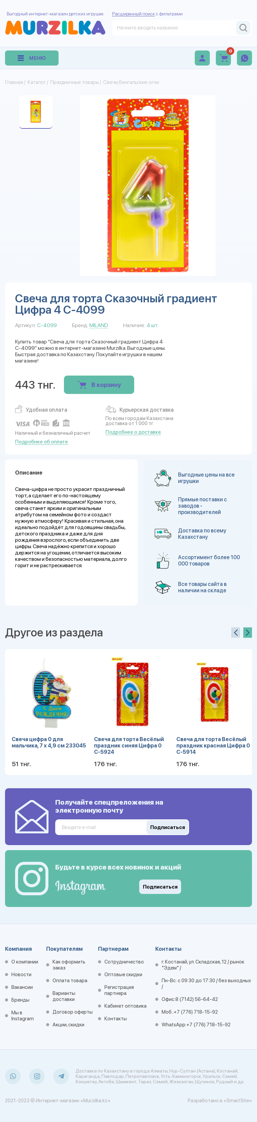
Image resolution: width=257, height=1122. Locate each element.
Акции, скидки (68, 1025)
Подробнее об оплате (41, 442)
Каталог (36, 82)
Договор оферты (73, 1012)
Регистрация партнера (119, 990)
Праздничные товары (74, 82)
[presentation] (235, 632)
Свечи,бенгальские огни (131, 82)
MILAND (98, 325)
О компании (24, 962)
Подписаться (160, 887)
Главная (14, 82)
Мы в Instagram (22, 1016)
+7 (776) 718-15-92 (196, 1012)
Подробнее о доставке (133, 432)
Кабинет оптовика (125, 1006)
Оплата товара (70, 981)
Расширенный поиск (133, 13)
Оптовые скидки (123, 975)
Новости (21, 975)
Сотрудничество (124, 962)
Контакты (115, 1019)
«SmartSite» (238, 1101)
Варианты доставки (64, 996)
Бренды (20, 1000)
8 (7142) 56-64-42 (196, 999)
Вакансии (22, 987)
